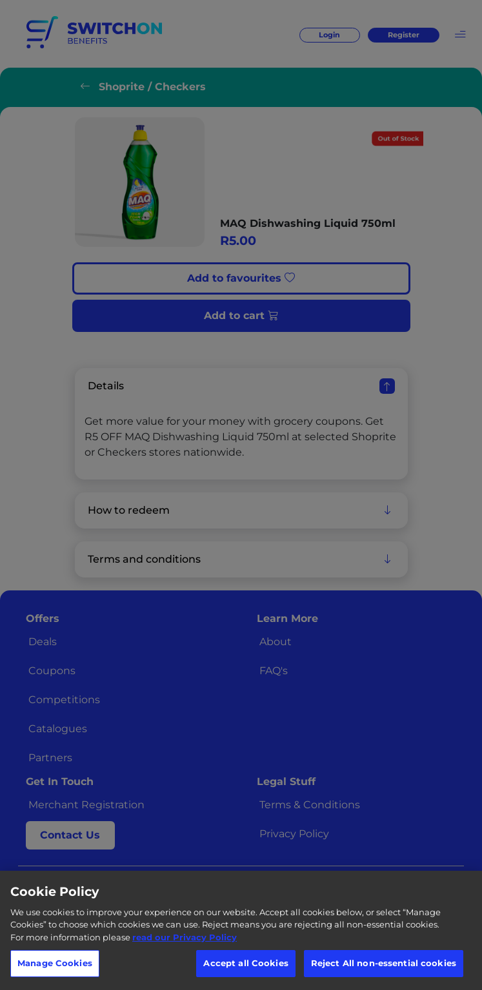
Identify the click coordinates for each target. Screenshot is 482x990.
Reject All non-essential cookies (383, 963)
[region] (241, 930)
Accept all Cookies (245, 963)
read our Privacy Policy (184, 937)
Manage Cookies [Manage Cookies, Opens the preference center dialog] (54, 963)
